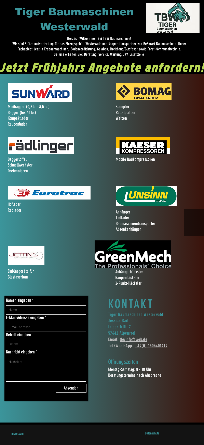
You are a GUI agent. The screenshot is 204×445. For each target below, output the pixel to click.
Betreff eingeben (18, 335)
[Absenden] (71, 388)
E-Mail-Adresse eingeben (25, 317)
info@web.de (136, 339)
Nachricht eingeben (20, 352)
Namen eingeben (18, 300)
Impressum (17, 433)
